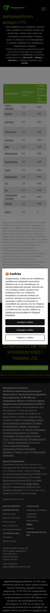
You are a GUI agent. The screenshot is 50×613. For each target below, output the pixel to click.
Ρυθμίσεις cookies (25, 337)
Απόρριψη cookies (25, 330)
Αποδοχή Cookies (25, 322)
